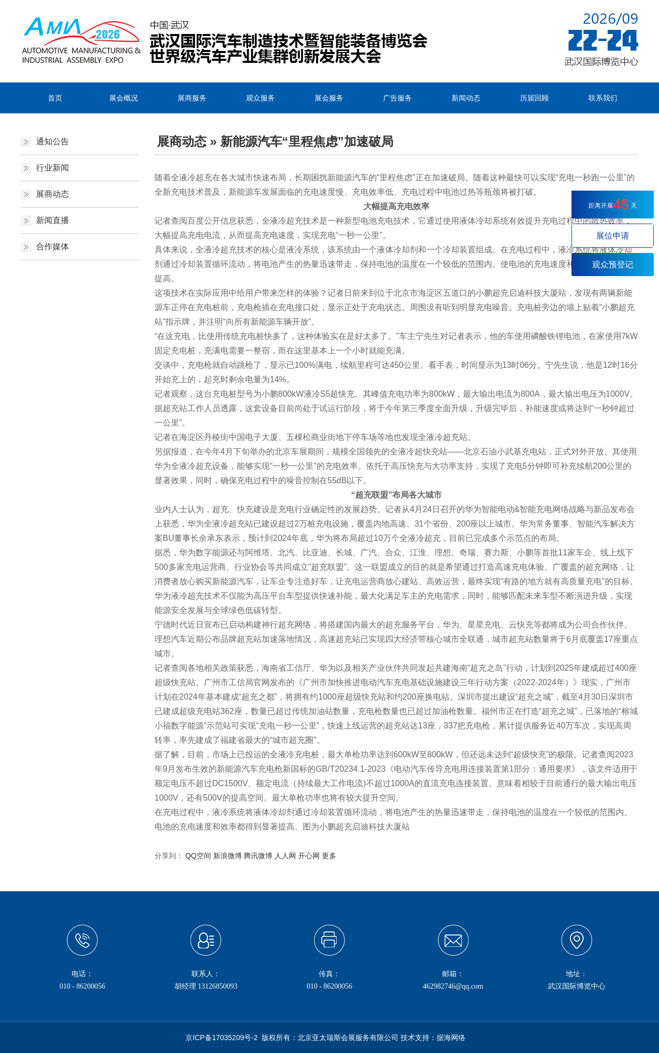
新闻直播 (52, 220)
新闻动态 (466, 98)
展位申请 (612, 235)
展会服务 (329, 98)
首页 (55, 98)
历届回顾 (534, 98)
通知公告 (52, 141)
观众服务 (260, 98)
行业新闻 (52, 167)
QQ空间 (198, 856)
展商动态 (52, 194)
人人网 (285, 856)
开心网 (309, 856)
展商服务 (192, 98)
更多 (329, 856)
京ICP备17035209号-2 (221, 1037)
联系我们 (602, 98)
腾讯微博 (258, 856)
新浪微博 (227, 856)
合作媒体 (52, 246)
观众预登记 (612, 264)
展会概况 (123, 98)
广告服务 (397, 98)
